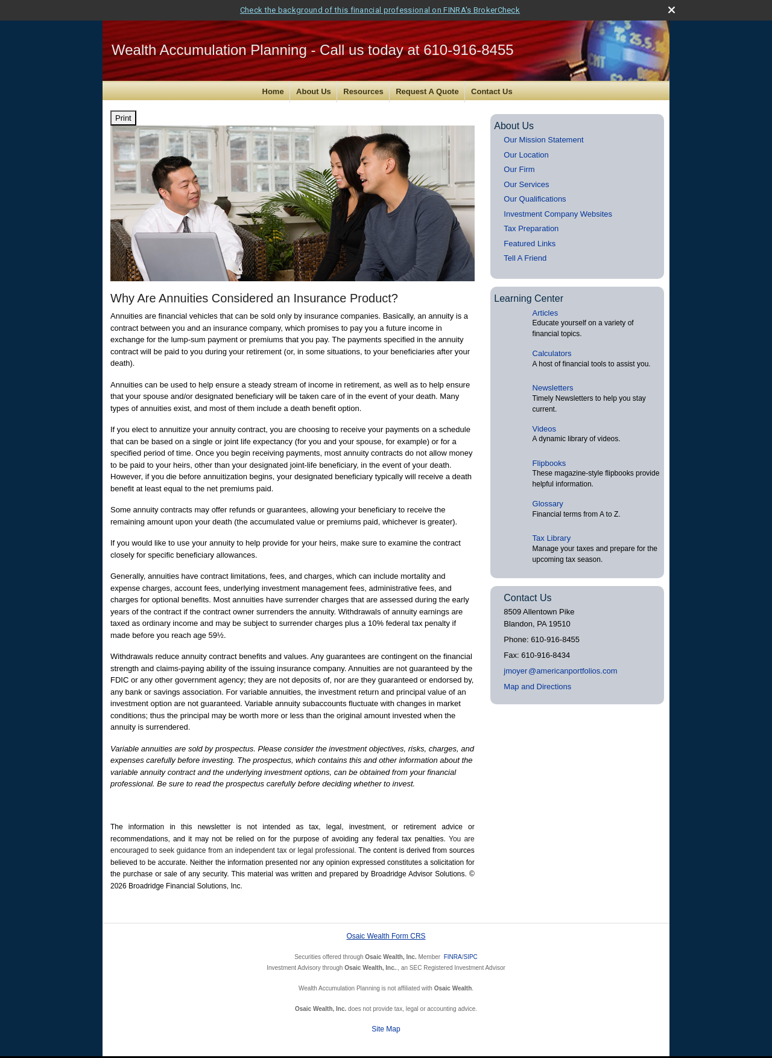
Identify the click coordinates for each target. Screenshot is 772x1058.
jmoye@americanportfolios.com (560, 668)
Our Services (526, 181)
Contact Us (492, 89)
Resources (363, 89)
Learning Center (528, 296)
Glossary (548, 501)
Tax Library (552, 536)
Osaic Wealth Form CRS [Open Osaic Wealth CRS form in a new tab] (385, 934)
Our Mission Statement (543, 137)
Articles (545, 310)
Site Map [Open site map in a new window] (386, 1027)
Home (273, 89)
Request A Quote (427, 89)
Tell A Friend (525, 256)
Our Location (526, 152)
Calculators (552, 351)
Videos (545, 426)
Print (123, 115)
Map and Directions (537, 684)
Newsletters (553, 385)
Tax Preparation (531, 226)
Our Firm (519, 167)
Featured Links (529, 241)
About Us (313, 89)
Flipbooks (549, 460)
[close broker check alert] (672, 7)
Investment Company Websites (558, 211)
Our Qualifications (535, 197)
